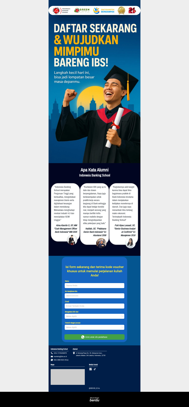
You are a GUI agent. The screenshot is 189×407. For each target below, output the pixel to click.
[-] (90, 369)
